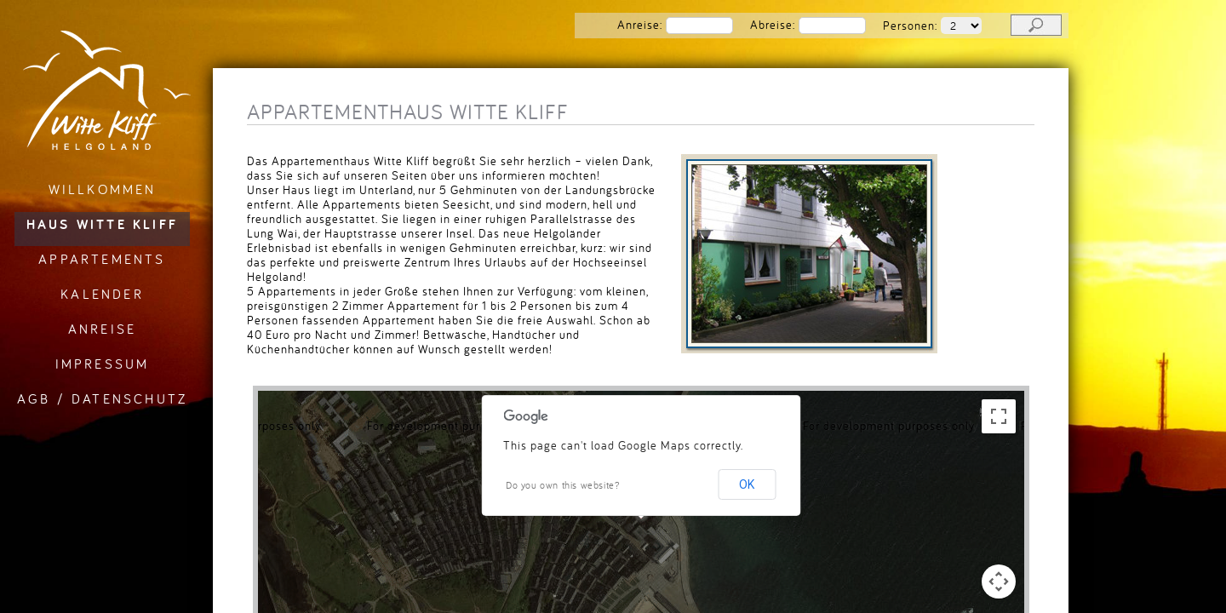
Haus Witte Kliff (102, 224)
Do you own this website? (563, 484)
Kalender (102, 293)
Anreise (102, 328)
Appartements (101, 258)
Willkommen (103, 189)
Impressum (102, 363)
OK (746, 484)
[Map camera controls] (999, 581)
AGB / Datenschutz (102, 398)
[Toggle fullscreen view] (999, 416)
